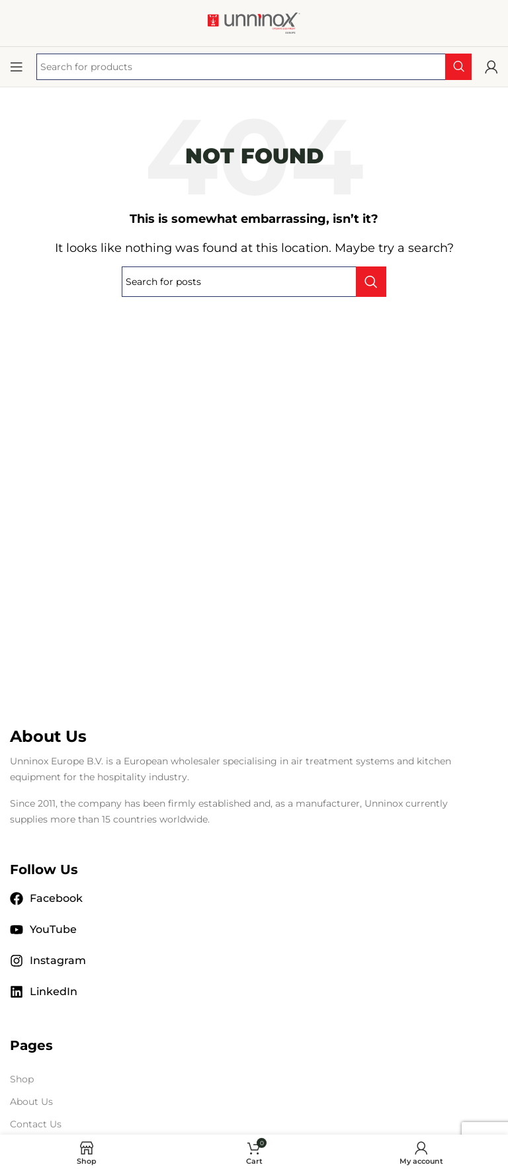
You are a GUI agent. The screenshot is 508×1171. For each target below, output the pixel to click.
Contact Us (36, 1124)
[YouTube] (16, 929)
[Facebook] (16, 898)
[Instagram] (16, 960)
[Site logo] (254, 22)
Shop (22, 1079)
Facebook (56, 898)
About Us (31, 1102)
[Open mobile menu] (16, 67)
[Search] (254, 281)
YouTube (53, 929)
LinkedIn (53, 991)
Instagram (58, 960)
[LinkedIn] (16, 991)
